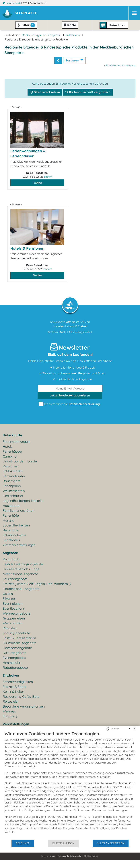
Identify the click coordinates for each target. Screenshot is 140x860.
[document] (70, 785)
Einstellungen (63, 843)
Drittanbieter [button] (91, 856)
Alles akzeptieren (110, 843)
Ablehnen (23, 843)
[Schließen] (134, 728)
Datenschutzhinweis (69, 856)
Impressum (48, 856)
